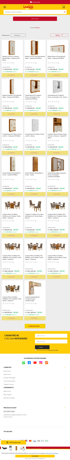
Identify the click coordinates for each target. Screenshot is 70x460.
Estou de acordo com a (47, 350)
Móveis (37, 27)
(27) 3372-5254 (9, 411)
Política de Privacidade (52, 350)
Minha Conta (7, 391)
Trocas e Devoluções (9, 381)
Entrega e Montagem (9, 377)
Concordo (35, 456)
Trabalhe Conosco (9, 384)
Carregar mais (34, 326)
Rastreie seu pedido (9, 398)
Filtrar (59, 35)
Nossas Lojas (7, 371)
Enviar (41, 347)
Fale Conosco (7, 374)
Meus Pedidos (8, 394)
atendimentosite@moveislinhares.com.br (15, 414)
